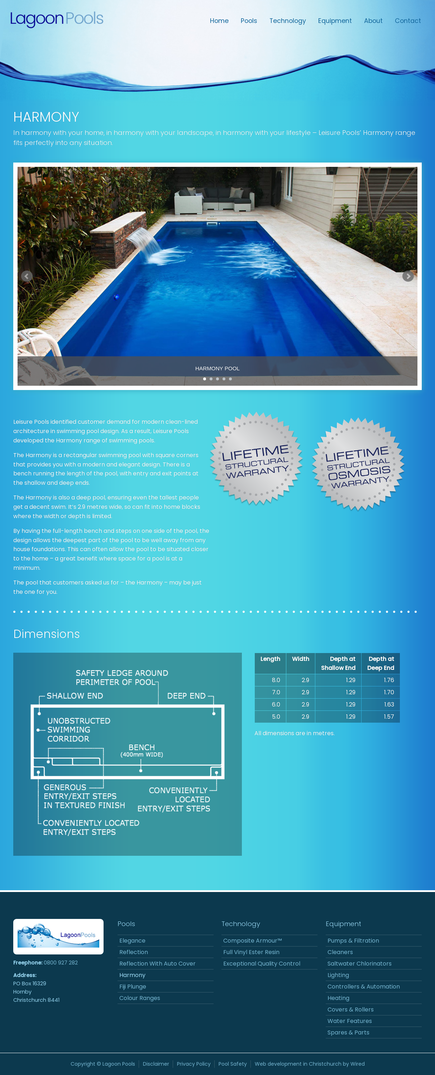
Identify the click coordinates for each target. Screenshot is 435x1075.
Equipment (335, 21)
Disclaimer (156, 1063)
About (373, 21)
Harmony (132, 975)
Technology (287, 21)
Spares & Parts (348, 1032)
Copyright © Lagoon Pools (103, 1063)
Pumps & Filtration (353, 940)
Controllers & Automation (364, 986)
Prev (27, 276)
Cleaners (340, 952)
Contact (408, 21)
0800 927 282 (61, 962)
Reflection (133, 952)
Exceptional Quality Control (261, 963)
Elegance (132, 940)
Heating (338, 998)
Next (408, 276)
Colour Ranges (139, 998)
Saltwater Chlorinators (360, 963)
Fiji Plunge (132, 986)
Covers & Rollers (351, 1009)
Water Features (350, 1021)
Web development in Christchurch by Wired (310, 1063)
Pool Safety (233, 1063)
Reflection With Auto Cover (157, 963)
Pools (249, 21)
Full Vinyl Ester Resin (251, 952)
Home (219, 21)
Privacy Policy (194, 1063)
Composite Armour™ (252, 940)
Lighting (338, 975)
